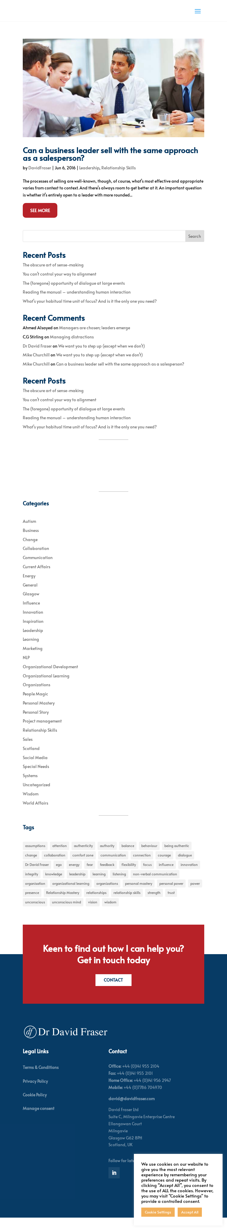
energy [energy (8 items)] (74, 875)
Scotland (31, 759)
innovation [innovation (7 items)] (189, 875)
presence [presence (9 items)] (32, 903)
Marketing (33, 659)
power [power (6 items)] (195, 894)
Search (194, 247)
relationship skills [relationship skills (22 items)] (127, 903)
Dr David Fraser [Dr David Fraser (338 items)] (37, 875)
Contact (113, 992)
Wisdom (30, 805)
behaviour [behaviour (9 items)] (149, 856)
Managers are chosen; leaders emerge (94, 339)
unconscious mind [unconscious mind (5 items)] (66, 913)
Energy (29, 587)
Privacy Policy (35, 1093)
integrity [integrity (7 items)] (31, 885)
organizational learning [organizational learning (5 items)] (70, 894)
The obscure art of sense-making (53, 276)
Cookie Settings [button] (158, 1212)
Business (31, 541)
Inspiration (33, 632)
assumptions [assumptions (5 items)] (35, 856)
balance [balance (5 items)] (127, 856)
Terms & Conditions (41, 1079)
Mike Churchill (36, 366)
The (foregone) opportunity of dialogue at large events (74, 294)
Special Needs (36, 777)
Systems (30, 787)
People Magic (35, 705)
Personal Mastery (39, 714)
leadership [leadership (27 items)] (77, 885)
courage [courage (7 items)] (164, 866)
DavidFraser (39, 179)
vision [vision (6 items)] (92, 913)
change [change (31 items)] (31, 866)
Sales (28, 750)
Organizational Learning (46, 686)
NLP (26, 668)
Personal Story (36, 723)
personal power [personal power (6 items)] (171, 894)
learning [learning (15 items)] (99, 885)
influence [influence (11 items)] (166, 875)
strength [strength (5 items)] (153, 903)
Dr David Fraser (37, 357)
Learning (31, 650)
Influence (31, 614)
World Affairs (35, 814)
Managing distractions (72, 348)
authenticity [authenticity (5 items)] (83, 856)
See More (40, 221)
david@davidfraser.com (131, 1110)
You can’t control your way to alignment (59, 285)
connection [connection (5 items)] (142, 866)
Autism (29, 532)
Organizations (36, 696)
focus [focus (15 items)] (147, 875)
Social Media (35, 769)
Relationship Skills (118, 179)
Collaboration (36, 559)
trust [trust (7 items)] (171, 903)
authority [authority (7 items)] (107, 856)
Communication (38, 568)
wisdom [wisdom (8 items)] (110, 913)
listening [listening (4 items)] (119, 885)
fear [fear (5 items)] (90, 875)
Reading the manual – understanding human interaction (77, 303)
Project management (42, 732)
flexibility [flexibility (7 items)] (128, 875)
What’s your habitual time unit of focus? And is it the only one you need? (90, 312)
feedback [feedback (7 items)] (107, 875)
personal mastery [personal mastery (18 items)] (138, 894)
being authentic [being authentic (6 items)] (176, 856)
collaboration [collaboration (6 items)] (54, 866)
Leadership (89, 179)
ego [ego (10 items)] (59, 875)
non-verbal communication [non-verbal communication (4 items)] (155, 885)
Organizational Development (50, 678)
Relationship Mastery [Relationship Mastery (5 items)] (62, 903)
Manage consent (38, 1120)
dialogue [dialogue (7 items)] (185, 866)
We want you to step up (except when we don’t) (101, 357)
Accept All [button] (189, 1212)
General (30, 596)
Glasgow (31, 605)
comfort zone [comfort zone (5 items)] (82, 866)
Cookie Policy (35, 1107)
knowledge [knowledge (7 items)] (53, 885)
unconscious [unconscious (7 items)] (35, 913)
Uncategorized (36, 796)
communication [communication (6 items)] (113, 866)
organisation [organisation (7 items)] (35, 894)
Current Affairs (36, 578)
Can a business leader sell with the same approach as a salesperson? (110, 165)
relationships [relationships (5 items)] (96, 903)
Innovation (33, 623)
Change (30, 550)
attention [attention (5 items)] (59, 856)
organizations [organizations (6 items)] (107, 894)
